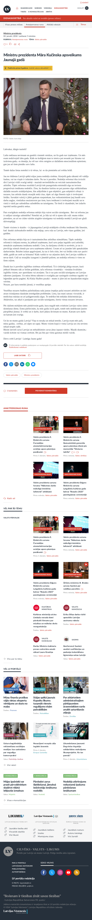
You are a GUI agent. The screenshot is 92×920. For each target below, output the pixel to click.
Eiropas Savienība (40, 753)
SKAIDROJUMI (26, 8)
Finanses (13, 710)
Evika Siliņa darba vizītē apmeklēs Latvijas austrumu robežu (74, 618)
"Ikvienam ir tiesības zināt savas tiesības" (32, 896)
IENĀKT (85, 3)
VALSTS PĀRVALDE (11, 518)
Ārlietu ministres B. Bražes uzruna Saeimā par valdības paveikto (75, 586)
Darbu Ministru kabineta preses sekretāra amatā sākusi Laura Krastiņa (44, 649)
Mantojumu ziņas (45, 836)
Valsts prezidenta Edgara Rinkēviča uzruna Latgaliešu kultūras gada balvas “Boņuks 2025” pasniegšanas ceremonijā (75, 489)
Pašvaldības (44, 713)
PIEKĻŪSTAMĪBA (18, 869)
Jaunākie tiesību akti (18, 829)
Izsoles (41, 833)
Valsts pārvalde (41, 39)
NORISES (38, 8)
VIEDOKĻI (48, 8)
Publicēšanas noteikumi (18, 347)
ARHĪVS (49, 12)
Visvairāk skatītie (17, 832)
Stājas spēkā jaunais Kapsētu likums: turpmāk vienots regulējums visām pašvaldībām (44, 703)
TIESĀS (23, 12)
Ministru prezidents (12, 33)
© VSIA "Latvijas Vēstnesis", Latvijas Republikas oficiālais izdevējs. (33, 907)
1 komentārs (11, 391)
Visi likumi (14, 835)
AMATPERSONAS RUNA (15, 408)
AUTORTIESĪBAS (18, 872)
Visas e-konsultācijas (16, 800)
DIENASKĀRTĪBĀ (61, 8)
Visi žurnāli (73, 836)
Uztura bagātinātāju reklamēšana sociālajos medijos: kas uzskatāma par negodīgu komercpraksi (14, 750)
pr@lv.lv (30, 886)
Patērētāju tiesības (16, 759)
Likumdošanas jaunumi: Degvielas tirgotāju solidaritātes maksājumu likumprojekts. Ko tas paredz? (74, 750)
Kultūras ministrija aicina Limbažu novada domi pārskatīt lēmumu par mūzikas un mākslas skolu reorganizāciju (45, 621)
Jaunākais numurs (76, 830)
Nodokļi (42, 794)
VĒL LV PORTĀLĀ (12, 669)
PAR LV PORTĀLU (19, 863)
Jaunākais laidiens (46, 830)
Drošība (73, 716)
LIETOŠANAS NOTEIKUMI (22, 866)
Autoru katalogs (75, 833)
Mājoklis (12, 794)
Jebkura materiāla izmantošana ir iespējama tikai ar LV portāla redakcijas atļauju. (39, 904)
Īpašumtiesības (74, 794)
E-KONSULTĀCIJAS (36, 12)
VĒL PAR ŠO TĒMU (12, 509)
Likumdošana (81, 759)
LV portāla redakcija (23, 878)
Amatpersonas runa (20, 39)
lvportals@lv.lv (25, 883)
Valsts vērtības (81, 456)
